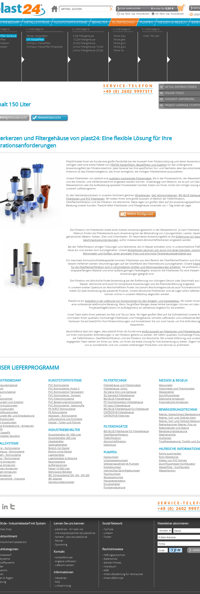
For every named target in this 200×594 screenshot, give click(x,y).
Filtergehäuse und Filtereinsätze (122, 385)
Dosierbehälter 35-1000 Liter (64, 434)
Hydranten (165, 438)
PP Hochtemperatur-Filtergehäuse (123, 402)
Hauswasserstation (115, 480)
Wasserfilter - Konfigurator (174, 467)
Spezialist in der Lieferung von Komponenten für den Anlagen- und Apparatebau (132, 301)
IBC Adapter (55, 478)
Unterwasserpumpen (116, 460)
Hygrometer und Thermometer (177, 388)
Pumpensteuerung (114, 487)
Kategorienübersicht (13, 117)
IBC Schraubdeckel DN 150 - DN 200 (68, 475)
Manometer (165, 385)
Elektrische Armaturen (171, 398)
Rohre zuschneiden (170, 453)
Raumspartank (56, 461)
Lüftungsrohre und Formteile (65, 419)
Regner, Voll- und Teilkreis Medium (179, 421)
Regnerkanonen (168, 424)
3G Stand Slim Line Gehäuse (120, 392)
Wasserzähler (166, 392)
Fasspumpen (111, 457)
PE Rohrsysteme (57, 412)
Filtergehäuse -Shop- (116, 388)
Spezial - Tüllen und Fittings (64, 422)
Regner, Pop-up (186, 424)
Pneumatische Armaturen (173, 402)
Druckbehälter (112, 484)
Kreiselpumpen (112, 467)
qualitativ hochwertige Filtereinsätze (130, 178)
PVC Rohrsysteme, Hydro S (63, 388)
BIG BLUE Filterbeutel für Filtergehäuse (126, 431)
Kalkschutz (110, 444)
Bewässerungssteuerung (173, 431)
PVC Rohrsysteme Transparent (66, 392)
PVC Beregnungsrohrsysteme (65, 402)
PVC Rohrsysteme (58, 385)
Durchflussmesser (169, 395)
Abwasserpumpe (113, 477)
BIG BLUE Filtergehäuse (117, 398)
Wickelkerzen (142, 195)
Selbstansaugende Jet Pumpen (121, 463)
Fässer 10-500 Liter (59, 468)
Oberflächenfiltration (116, 434)
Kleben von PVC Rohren (173, 460)
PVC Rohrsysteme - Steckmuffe (66, 405)
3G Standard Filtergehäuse (119, 395)
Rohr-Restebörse (168, 457)
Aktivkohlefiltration (115, 441)
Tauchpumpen (112, 473)
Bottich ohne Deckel (60, 451)
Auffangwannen (57, 465)
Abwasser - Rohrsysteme (62, 415)
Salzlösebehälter (57, 444)
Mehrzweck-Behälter (60, 471)
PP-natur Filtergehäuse (117, 405)
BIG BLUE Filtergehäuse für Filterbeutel (126, 408)
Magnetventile (167, 434)
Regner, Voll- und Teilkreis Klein (177, 417)
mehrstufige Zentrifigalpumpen (122, 470)
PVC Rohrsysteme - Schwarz (64, 395)
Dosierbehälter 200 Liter (62, 438)
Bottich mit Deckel (59, 448)
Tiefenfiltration (112, 438)
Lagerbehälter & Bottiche (62, 458)
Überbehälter (56, 441)
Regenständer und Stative (174, 427)
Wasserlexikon (167, 470)
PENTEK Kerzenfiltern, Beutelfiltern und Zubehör (138, 164)
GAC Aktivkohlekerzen (164, 195)
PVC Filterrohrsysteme (61, 398)
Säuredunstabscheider (61, 482)
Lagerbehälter (56, 455)
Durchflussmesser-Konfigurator (177, 463)
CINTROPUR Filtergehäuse (119, 412)
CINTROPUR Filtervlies (116, 415)
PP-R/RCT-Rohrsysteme (61, 408)
